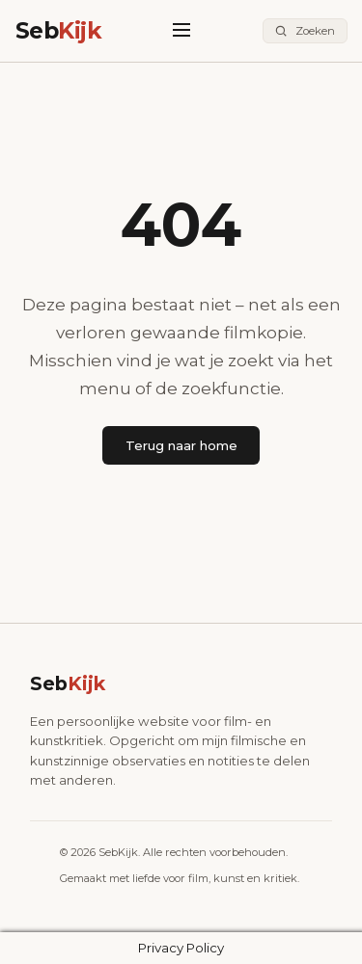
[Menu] (182, 31)
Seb (58, 30)
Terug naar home (181, 445)
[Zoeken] (305, 31)
